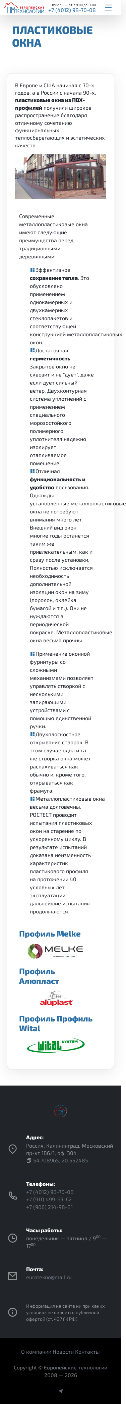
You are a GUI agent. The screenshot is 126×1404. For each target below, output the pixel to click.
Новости (63, 1351)
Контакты (87, 1351)
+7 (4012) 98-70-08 (72, 10)
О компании (36, 1351)
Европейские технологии (75, 1367)
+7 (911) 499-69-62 (49, 1199)
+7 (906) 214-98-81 (49, 1207)
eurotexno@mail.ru (49, 1277)
